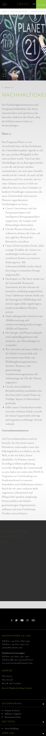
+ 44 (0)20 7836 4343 (20, 641)
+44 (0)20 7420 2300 (19, 656)
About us (8, 87)
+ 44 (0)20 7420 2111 (19, 644)
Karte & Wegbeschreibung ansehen (17, 688)
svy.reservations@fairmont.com (17, 663)
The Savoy (7, 676)
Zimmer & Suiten (12, 710)
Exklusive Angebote (13, 713)
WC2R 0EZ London (11, 683)
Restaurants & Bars (13, 717)
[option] (23, 44)
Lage (4, 11)
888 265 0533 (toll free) (21, 659)
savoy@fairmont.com (12, 647)
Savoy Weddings (12, 728)
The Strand (7, 679)
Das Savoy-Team (19, 11)
